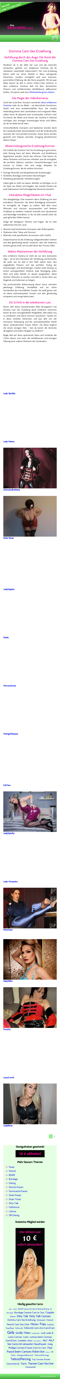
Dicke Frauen (15, 1195)
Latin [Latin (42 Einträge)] (26, 1336)
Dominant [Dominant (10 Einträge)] (41, 1320)
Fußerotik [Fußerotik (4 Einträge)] (19, 1328)
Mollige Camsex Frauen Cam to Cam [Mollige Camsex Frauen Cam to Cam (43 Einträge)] (27, 1347)
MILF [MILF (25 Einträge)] (45, 1340)
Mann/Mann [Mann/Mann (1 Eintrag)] (38, 1341)
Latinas (12, 1211)
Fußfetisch (14, 1207)
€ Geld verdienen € (48, 1376)
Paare (11, 1167)
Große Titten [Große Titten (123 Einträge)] (23, 1332)
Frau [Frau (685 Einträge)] (43, 1324)
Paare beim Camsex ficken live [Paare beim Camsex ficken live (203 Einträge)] (26, 1351)
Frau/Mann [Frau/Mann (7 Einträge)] (10, 1328)
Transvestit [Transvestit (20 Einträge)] (30, 1367)
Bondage (13, 1179)
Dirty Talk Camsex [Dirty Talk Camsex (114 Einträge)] (40, 1316)
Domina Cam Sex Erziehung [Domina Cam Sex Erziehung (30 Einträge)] (22, 1319)
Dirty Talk (13, 1203)
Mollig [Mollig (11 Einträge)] (50, 1344)
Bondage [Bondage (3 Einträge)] (10, 1313)
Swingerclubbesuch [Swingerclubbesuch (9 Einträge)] (25, 1355)
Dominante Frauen (18, 1191)
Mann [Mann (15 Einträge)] (30, 1340)
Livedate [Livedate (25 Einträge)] (22, 1340)
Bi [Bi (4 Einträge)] (51, 1309)
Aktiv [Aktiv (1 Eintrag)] (10, 1309)
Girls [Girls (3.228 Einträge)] (10, 1332)
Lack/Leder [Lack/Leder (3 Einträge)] (36, 1333)
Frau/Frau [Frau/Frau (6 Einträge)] (50, 1325)
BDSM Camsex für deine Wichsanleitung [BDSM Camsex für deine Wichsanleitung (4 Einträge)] (33, 1309)
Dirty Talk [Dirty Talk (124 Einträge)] (22, 1316)
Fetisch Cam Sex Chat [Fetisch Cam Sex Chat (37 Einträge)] (18, 1324)
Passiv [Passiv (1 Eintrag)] (48, 1352)
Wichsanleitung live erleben (41, 92)
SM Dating (14, 1215)
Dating (12, 1183)
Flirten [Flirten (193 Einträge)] (35, 1324)
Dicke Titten (15, 1199)
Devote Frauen (16, 1187)
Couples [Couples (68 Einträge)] (49, 1312)
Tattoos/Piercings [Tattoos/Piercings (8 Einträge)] (41, 1355)
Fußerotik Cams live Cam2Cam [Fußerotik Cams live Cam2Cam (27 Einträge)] (39, 1328)
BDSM (12, 1175)
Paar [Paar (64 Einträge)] (49, 1347)
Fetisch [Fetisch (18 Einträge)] (50, 1320)
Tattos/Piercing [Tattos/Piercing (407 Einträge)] (21, 1359)
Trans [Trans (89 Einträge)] (24, 1363)
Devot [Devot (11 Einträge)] (13, 1316)
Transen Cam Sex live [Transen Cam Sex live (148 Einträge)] (41, 1363)
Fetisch (12, 1171)
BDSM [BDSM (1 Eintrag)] (15, 1309)
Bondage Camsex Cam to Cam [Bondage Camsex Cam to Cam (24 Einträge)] (29, 1312)
